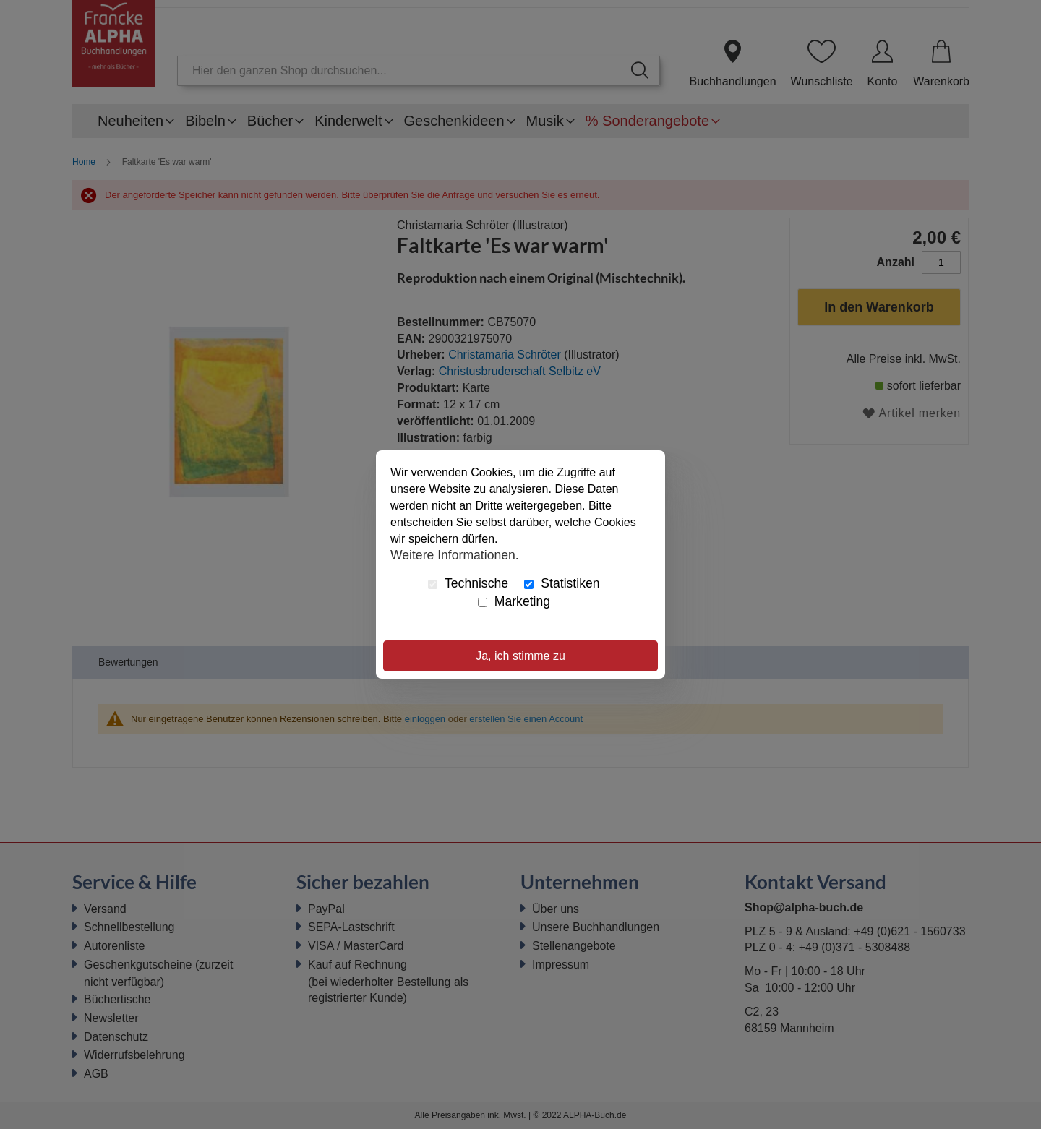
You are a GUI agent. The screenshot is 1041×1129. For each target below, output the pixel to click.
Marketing (514, 601)
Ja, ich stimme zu (520, 656)
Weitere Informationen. (454, 554)
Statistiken (561, 583)
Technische (468, 583)
